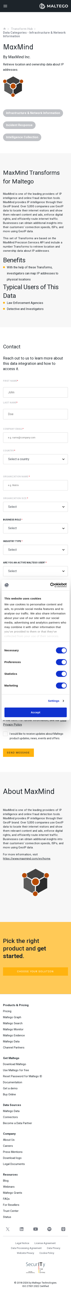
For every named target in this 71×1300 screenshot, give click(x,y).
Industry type (35, 547)
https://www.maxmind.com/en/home (26, 858)
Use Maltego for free (16, 1070)
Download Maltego (14, 1064)
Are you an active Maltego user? (35, 568)
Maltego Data (11, 1041)
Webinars (9, 1186)
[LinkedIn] (21, 1229)
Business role (35, 525)
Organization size (35, 504)
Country (35, 456)
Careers (8, 1146)
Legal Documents (14, 1164)
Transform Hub (22, 29)
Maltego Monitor (13, 1029)
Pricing (7, 1011)
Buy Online (9, 1094)
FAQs (6, 1199)
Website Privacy (25, 1253)
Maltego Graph (12, 1017)
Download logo (12, 1158)
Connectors (10, 1117)
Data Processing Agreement (26, 1248)
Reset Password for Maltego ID (22, 1076)
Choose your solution (35, 971)
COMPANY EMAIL (35, 435)
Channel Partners (13, 1047)
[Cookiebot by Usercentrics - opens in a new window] (50, 585)
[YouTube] (35, 1229)
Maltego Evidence (14, 1035)
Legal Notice (22, 1243)
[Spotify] (49, 1229)
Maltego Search (13, 1023)
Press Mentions (13, 1152)
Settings (53, 700)
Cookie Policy (46, 1253)
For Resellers (11, 1205)
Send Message (18, 752)
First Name (10, 381)
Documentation (12, 1082)
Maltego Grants (12, 1192)
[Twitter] (8, 1229)
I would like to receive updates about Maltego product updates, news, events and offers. (33, 736)
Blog (6, 1180)
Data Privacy (53, 1248)
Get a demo (10, 1088)
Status (7, 1217)
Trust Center (11, 1211)
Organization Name (35, 483)
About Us (9, 1140)
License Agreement (45, 1243)
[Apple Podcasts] (63, 1229)
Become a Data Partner (17, 1123)
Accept (35, 712)
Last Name (10, 402)
